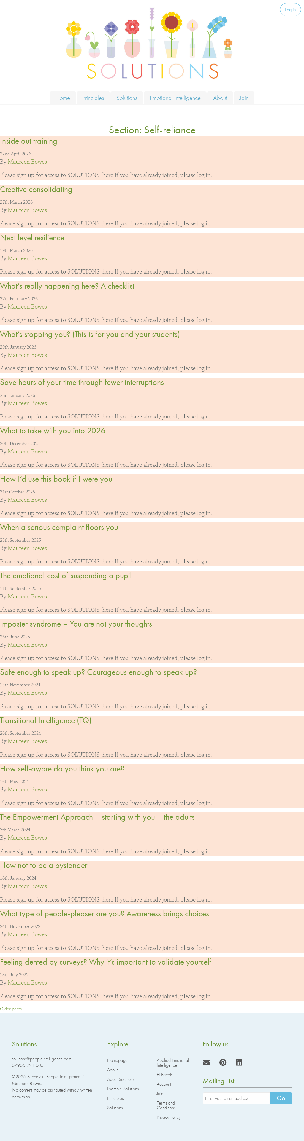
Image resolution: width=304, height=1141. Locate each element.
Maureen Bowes (27, 162)
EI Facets (164, 1074)
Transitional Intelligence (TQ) (45, 720)
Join (244, 98)
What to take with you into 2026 (52, 430)
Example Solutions (123, 1089)
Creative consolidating (36, 189)
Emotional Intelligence (175, 98)
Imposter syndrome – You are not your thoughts (76, 624)
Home (63, 98)
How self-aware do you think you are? (62, 768)
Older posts (11, 1009)
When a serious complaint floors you (59, 527)
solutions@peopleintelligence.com (41, 1059)
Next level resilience (32, 237)
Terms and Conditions (166, 1105)
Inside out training (28, 141)
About (220, 98)
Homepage (117, 1060)
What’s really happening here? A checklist (67, 286)
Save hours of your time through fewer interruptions (82, 382)
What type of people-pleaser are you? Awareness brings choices (104, 913)
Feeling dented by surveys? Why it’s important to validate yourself (105, 962)
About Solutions (120, 1079)
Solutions (126, 98)
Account (164, 1084)
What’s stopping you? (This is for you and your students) (90, 334)
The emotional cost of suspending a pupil (66, 575)
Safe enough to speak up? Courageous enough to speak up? (98, 672)
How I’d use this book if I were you (56, 479)
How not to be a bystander (43, 865)
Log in (290, 10)
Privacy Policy (169, 1117)
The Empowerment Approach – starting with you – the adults (97, 817)
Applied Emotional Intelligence (173, 1062)
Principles (93, 98)
